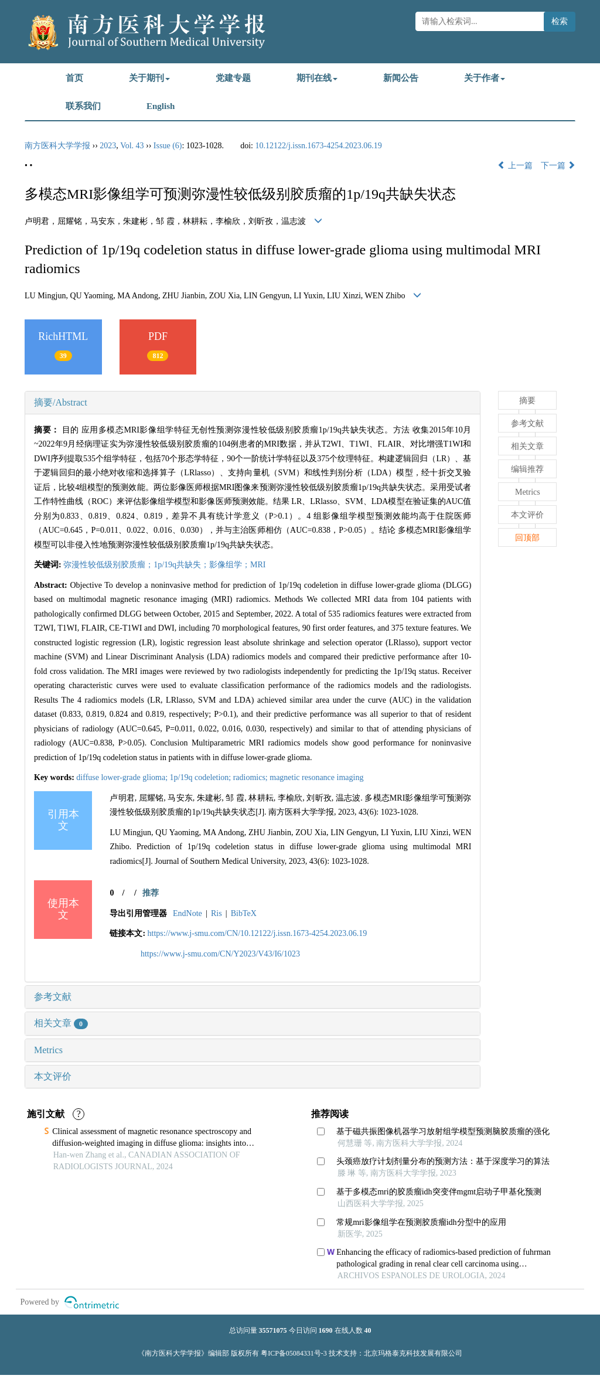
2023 (108, 145)
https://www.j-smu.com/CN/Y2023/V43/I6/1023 (220, 953)
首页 (74, 78)
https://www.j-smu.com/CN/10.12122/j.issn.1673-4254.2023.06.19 (257, 933)
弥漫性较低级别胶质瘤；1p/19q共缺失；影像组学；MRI (164, 564)
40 (367, 1330)
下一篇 (558, 165)
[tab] (252, 402)
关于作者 (484, 78)
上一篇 (515, 165)
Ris (216, 913)
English (160, 106)
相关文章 (61, 1023)
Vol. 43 (132, 145)
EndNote (187, 913)
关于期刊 (149, 78)
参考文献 (52, 997)
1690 (326, 1330)
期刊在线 (317, 78)
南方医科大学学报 (57, 145)
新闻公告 (400, 78)
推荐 (150, 892)
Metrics (48, 1050)
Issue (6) (168, 145)
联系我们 (83, 106)
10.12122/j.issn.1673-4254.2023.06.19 (318, 145)
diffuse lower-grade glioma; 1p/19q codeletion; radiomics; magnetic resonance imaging (219, 777)
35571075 (273, 1330)
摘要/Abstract (60, 402)
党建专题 (233, 78)
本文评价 (52, 1076)
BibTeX (244, 913)
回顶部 (527, 537)
